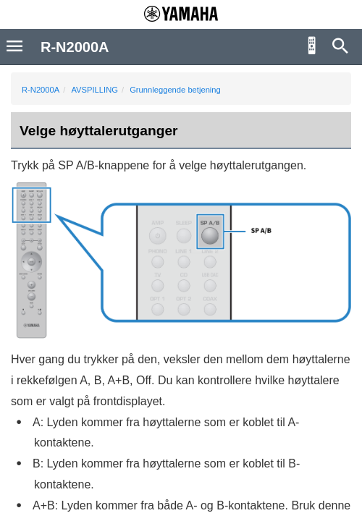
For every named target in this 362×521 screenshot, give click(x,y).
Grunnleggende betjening (175, 89)
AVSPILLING (94, 89)
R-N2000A (40, 89)
